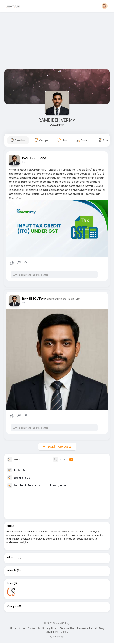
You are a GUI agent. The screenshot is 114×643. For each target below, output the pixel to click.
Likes (10, 583)
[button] (104, 6)
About (22, 628)
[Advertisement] (57, 41)
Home (13, 628)
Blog (101, 628)
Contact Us (34, 628)
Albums (12, 557)
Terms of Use (67, 628)
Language (57, 636)
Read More (15, 198)
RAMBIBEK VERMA (57, 120)
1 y (23, 162)
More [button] (64, 632)
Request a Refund (87, 628)
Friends (11, 570)
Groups (11, 606)
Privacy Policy (50, 628)
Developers (52, 631)
